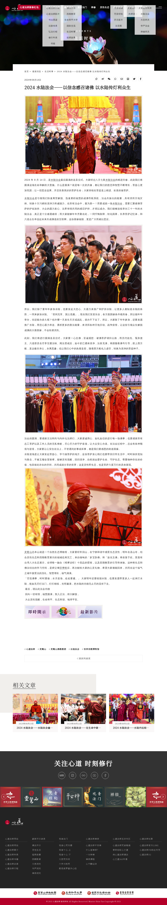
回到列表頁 (84, 658)
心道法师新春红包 (29, 7)
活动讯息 (142, 7)
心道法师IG (145, 854)
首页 (27, 71)
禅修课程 (90, 859)
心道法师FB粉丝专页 (150, 849)
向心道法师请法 (120, 854)
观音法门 (63, 838)
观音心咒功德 (65, 845)
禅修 (93, 7)
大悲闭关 (36, 863)
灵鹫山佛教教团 (58, 649)
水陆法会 (56, 180)
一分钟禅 (90, 854)
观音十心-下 (65, 854)
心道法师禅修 (92, 838)
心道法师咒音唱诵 (121, 845)
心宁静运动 (91, 863)
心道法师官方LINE (149, 845)
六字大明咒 (64, 863)
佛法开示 (36, 845)
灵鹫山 (83, 511)
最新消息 (37, 71)
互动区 (130, 7)
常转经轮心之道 (120, 849)
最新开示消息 (38, 838)
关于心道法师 (53, 7)
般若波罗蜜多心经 (68, 868)
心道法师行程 (11, 868)
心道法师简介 (11, 849)
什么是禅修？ (92, 849)
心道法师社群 (146, 838)
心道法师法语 (11, 863)
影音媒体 (118, 7)
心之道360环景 (120, 859)
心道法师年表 (11, 854)
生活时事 (49, 71)
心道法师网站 (11, 838)
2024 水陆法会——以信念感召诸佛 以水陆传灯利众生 (83, 71)
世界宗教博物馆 (91, 649)
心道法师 (30, 649)
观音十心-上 (65, 849)
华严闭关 (36, 868)
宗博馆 (63, 568)
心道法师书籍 (11, 859)
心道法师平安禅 (93, 845)
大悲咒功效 (64, 859)
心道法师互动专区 (121, 838)
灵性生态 (36, 849)
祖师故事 (36, 854)
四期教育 (36, 859)
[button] (3, 796)
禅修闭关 (36, 873)
